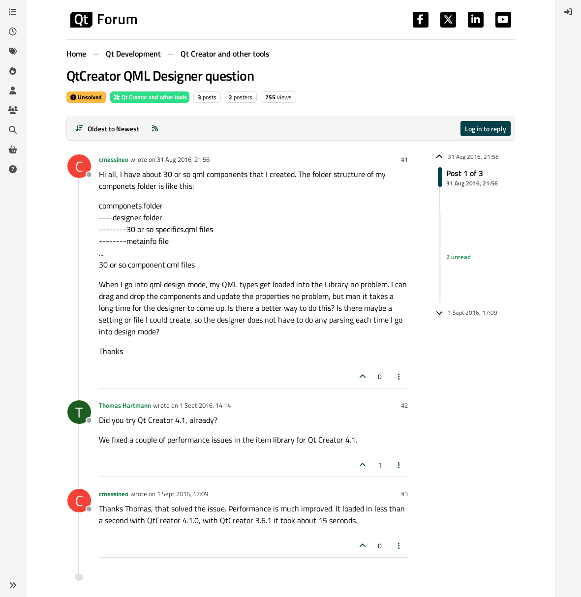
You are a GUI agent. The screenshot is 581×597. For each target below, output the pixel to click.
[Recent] (13, 31)
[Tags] (13, 51)
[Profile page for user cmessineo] (79, 166)
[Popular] (13, 71)
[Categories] (13, 12)
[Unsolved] (13, 169)
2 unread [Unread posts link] (458, 257)
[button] (13, 585)
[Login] (568, 12)
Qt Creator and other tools (150, 97)
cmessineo (113, 159)
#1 (404, 159)
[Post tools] (399, 376)
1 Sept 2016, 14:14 (205, 405)
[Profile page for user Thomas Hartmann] (79, 412)
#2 (404, 405)
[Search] (13, 130)
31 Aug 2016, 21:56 (183, 159)
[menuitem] (568, 12)
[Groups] (13, 110)
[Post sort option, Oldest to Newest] (107, 128)
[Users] (13, 90)
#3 (404, 494)
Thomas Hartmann (125, 405)
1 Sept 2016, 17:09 (182, 494)
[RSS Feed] (155, 128)
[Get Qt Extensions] (13, 149)
